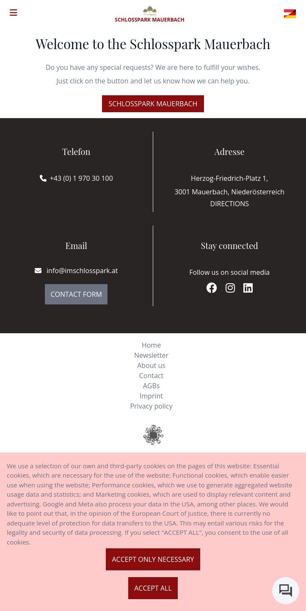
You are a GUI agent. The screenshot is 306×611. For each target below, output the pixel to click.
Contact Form (76, 294)
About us (151, 365)
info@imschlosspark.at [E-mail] (76, 270)
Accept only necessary (153, 559)
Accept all (153, 588)
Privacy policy (151, 406)
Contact (151, 375)
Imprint (151, 396)
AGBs (151, 385)
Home (151, 345)
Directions (229, 203)
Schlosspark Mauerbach (153, 103)
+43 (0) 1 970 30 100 (81, 178)
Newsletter (151, 355)
